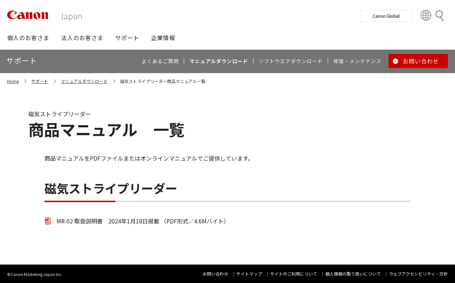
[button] (28, 37)
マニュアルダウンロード (84, 81)
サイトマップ (249, 274)
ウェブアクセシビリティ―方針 (418, 274)
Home (13, 81)
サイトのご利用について (293, 274)
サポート (39, 81)
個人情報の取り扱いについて (353, 274)
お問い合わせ (215, 274)
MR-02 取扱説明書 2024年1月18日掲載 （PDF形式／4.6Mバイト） (143, 221)
